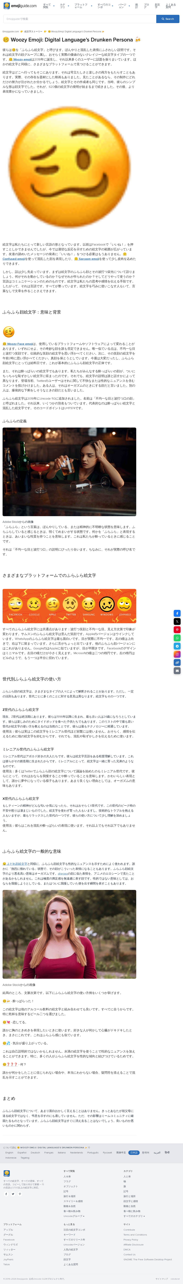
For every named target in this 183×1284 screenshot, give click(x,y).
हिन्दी (167, 1152)
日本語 (134, 1152)
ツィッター (9, 1249)
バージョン (124, 6)
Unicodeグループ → (74, 1216)
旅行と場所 (130, 1196)
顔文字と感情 (131, 1201)
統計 (136, 6)
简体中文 (121, 1152)
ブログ (146, 6)
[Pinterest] (20, 1194)
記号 (66, 1191)
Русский (107, 1152)
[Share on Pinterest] (177, 629)
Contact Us (130, 1254)
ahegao (63, 873)
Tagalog (25, 1157)
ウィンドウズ (10, 1244)
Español (22, 1152)
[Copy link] (177, 662)
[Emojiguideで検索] (80, 19)
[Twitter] (13, 1194)
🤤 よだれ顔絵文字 (15, 864)
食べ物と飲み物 (132, 1211)
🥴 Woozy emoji (20, 59)
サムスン (8, 1254)
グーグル (8, 1234)
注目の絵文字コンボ (74, 1229)
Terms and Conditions (135, 1234)
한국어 (145, 1152)
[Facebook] (6, 1194)
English (9, 1152)
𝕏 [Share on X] (177, 621)
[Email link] (177, 670)
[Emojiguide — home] (20, 6)
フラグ (67, 1181)
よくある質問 (171, 6)
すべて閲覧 (48, 6)
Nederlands (76, 1152)
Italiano (62, 1152)
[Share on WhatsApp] (177, 637)
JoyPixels (8, 1259)
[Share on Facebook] (177, 613)
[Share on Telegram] (177, 646)
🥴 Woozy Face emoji (18, 344)
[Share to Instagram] (177, 654)
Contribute (129, 1229)
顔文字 (157, 6)
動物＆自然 (70, 1206)
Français (48, 1152)
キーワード (70, 1234)
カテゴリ (64, 6)
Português (93, 1152)
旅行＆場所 (70, 1196)
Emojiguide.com (11, 31)
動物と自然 (130, 1206)
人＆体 (67, 1176)
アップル (8, 1229)
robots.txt (175, 1279)
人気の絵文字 (71, 1249)
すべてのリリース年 (74, 1239)
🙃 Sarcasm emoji (86, 259)
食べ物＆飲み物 (72, 1211)
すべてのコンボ (105, 6)
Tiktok (6, 1264)
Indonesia (10, 1157)
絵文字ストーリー (33, 31)
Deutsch (35, 1152)
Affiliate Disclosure (134, 1244)
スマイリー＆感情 (73, 1201)
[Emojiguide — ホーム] (6, 1173)
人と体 (127, 1176)
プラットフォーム (83, 6)
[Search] (167, 19)
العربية (157, 1152)
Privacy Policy (131, 1239)
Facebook (9, 1239)
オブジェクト (71, 1186)
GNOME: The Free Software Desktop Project (148, 1259)
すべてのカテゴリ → (134, 1216)
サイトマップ (162, 1279)
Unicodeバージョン (74, 1244)
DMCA (127, 1249)
